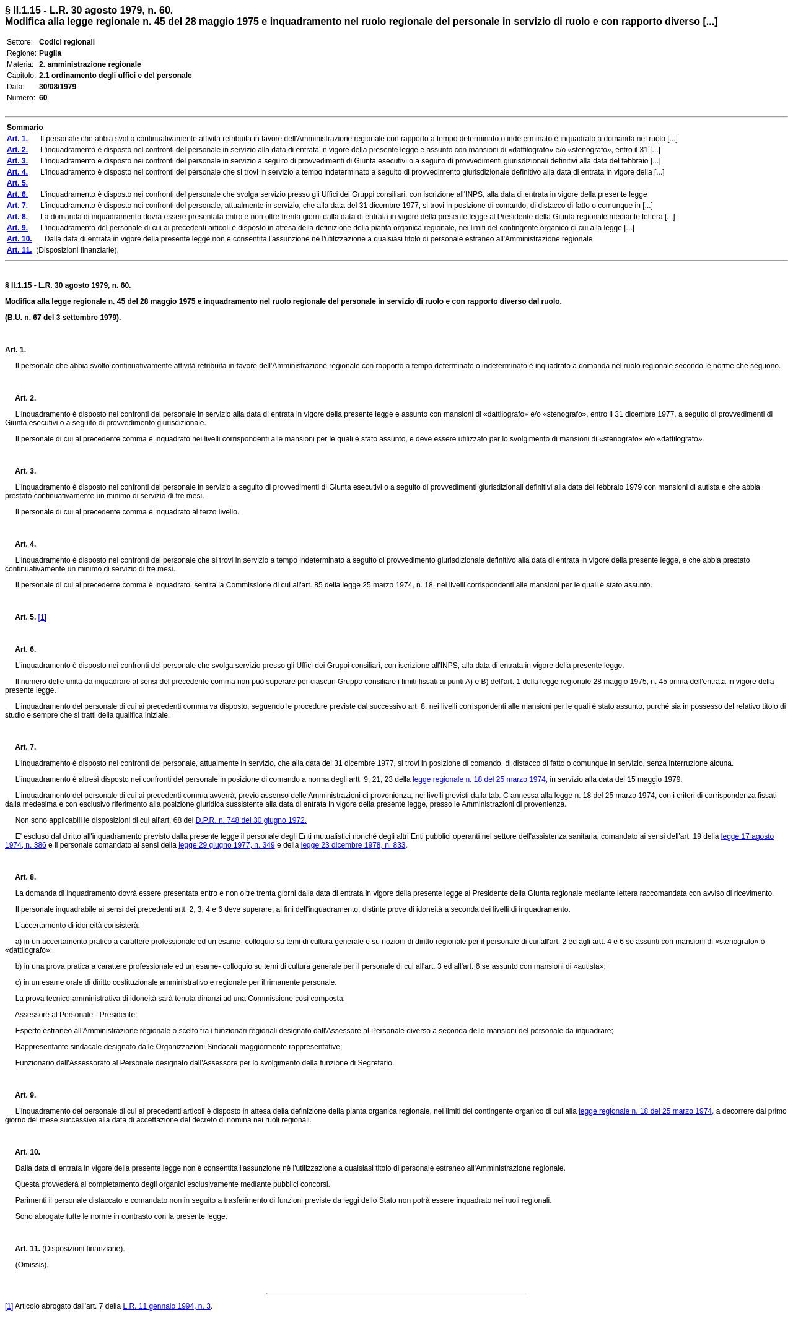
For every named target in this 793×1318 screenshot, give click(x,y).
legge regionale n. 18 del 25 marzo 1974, (480, 779)
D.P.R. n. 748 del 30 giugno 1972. (251, 820)
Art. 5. (20, 617)
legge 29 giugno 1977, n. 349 (226, 845)
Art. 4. (20, 544)
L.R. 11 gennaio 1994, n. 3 (166, 1306)
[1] (42, 617)
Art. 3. (20, 471)
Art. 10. (22, 1152)
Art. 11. (22, 1248)
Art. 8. (20, 877)
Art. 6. (20, 649)
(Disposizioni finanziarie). (82, 1248)
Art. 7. (20, 747)
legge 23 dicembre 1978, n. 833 (353, 845)
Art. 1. (15, 349)
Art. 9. (20, 1095)
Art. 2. (20, 398)
